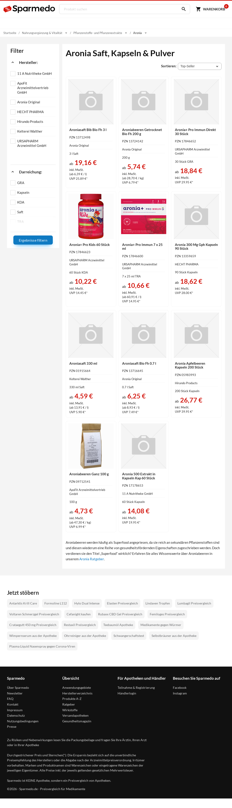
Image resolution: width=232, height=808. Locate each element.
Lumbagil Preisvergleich (194, 603)
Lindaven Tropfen (157, 603)
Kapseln (23, 192)
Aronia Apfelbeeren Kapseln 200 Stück (190, 365)
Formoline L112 (55, 603)
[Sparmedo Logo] (29, 9)
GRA (20, 183)
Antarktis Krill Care (23, 603)
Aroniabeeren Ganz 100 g (89, 474)
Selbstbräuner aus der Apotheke (174, 636)
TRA (20, 222)
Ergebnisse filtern (33, 240)
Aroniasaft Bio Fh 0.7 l (139, 363)
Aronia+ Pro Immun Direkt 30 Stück (195, 132)
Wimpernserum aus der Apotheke (33, 636)
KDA (20, 202)
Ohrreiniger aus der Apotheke (85, 636)
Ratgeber (68, 704)
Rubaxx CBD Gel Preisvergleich (120, 614)
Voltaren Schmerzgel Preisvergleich (34, 614)
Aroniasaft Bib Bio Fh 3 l (87, 130)
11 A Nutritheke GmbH (34, 73)
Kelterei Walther (29, 131)
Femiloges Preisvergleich (167, 614)
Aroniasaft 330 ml (83, 363)
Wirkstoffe (69, 710)
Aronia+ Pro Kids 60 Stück (89, 245)
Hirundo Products (30, 121)
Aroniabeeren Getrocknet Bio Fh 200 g (142, 132)
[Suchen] (182, 9)
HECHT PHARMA (30, 112)
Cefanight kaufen (79, 614)
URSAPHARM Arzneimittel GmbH (31, 143)
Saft (20, 212)
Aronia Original (28, 102)
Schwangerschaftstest (129, 636)
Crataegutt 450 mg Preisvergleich (32, 625)
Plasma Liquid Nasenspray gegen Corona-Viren (42, 646)
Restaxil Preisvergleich (80, 625)
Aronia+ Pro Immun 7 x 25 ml (142, 247)
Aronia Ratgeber (91, 559)
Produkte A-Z (72, 699)
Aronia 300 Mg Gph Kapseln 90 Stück (196, 247)
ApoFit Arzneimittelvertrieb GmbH (32, 87)
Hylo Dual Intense (86, 603)
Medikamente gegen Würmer (160, 625)
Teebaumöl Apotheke (118, 625)
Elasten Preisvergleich (122, 603)
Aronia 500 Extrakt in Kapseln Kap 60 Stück (138, 476)
